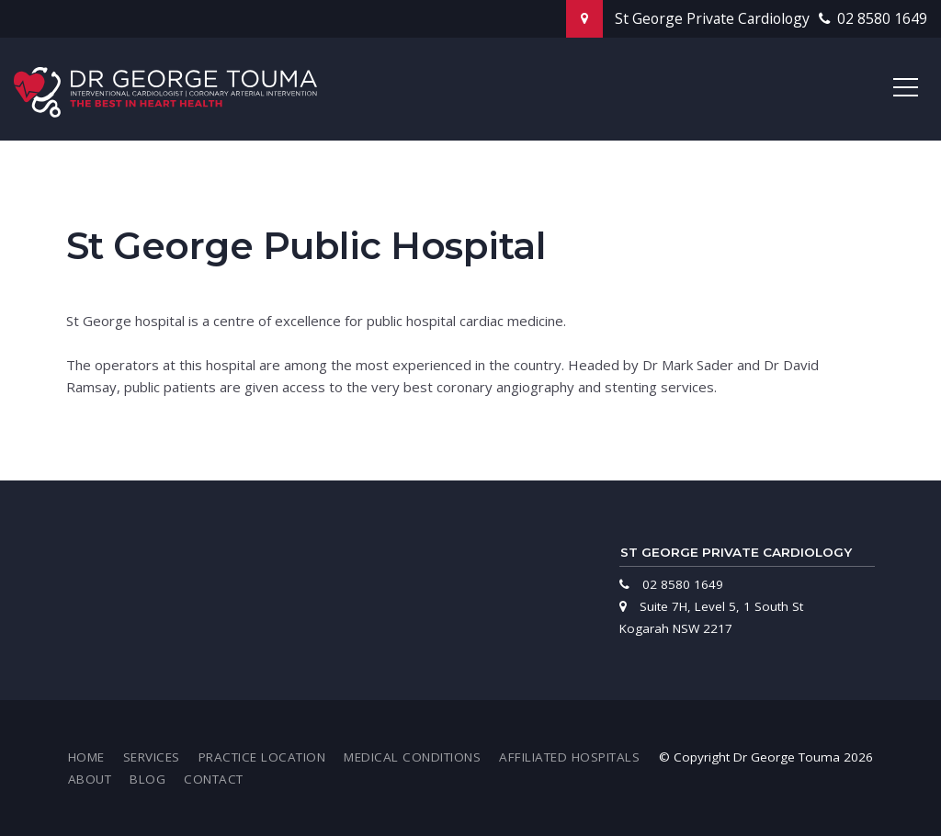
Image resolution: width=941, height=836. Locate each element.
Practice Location (262, 757)
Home (86, 757)
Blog (147, 779)
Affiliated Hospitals (569, 757)
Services (151, 757)
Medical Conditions (412, 757)
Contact (214, 779)
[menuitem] (86, 757)
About (90, 779)
